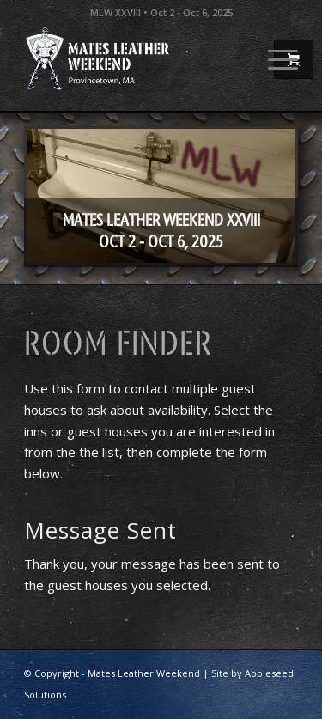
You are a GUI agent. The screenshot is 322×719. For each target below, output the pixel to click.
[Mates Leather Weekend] (133, 59)
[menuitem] (274, 59)
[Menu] (274, 59)
